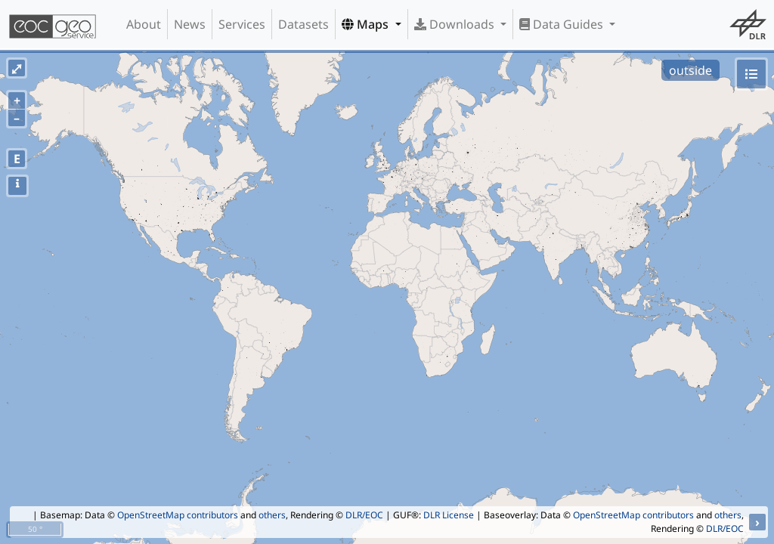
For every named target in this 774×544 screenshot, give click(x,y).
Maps (367, 24)
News (190, 24)
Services (241, 24)
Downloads (455, 24)
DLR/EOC (364, 514)
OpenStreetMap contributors (177, 514)
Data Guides (562, 24)
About (143, 24)
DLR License (448, 514)
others (272, 514)
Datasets (303, 24)
